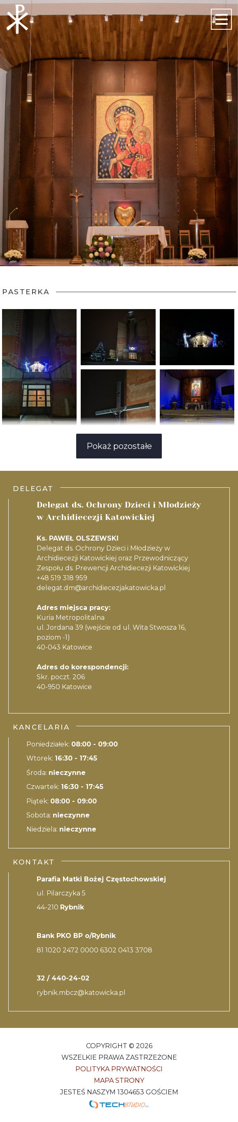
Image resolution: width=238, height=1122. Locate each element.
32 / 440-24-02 (63, 978)
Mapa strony (119, 1080)
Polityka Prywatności (119, 1069)
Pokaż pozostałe (119, 446)
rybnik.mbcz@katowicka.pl (81, 993)
